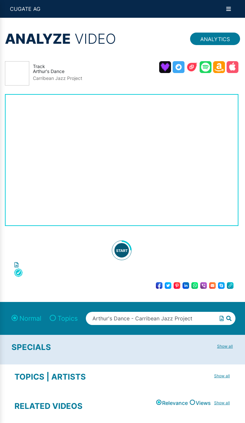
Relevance (175, 403)
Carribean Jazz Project (57, 78)
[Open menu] (228, 9)
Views (203, 403)
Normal (30, 318)
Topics (68, 318)
